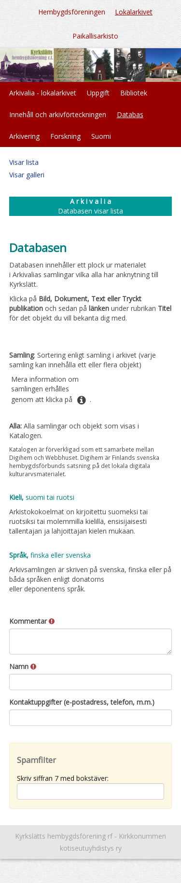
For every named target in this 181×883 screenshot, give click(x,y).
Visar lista (24, 162)
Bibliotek (133, 92)
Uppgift (98, 92)
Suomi (101, 136)
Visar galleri (26, 174)
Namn (22, 666)
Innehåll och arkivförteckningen (57, 114)
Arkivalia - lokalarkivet (42, 92)
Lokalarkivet (134, 11)
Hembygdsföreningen (71, 11)
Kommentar (32, 621)
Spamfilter (36, 759)
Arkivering (24, 136)
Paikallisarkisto (95, 35)
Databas (130, 114)
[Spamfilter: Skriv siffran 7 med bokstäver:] (91, 791)
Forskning (65, 136)
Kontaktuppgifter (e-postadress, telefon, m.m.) (81, 702)
